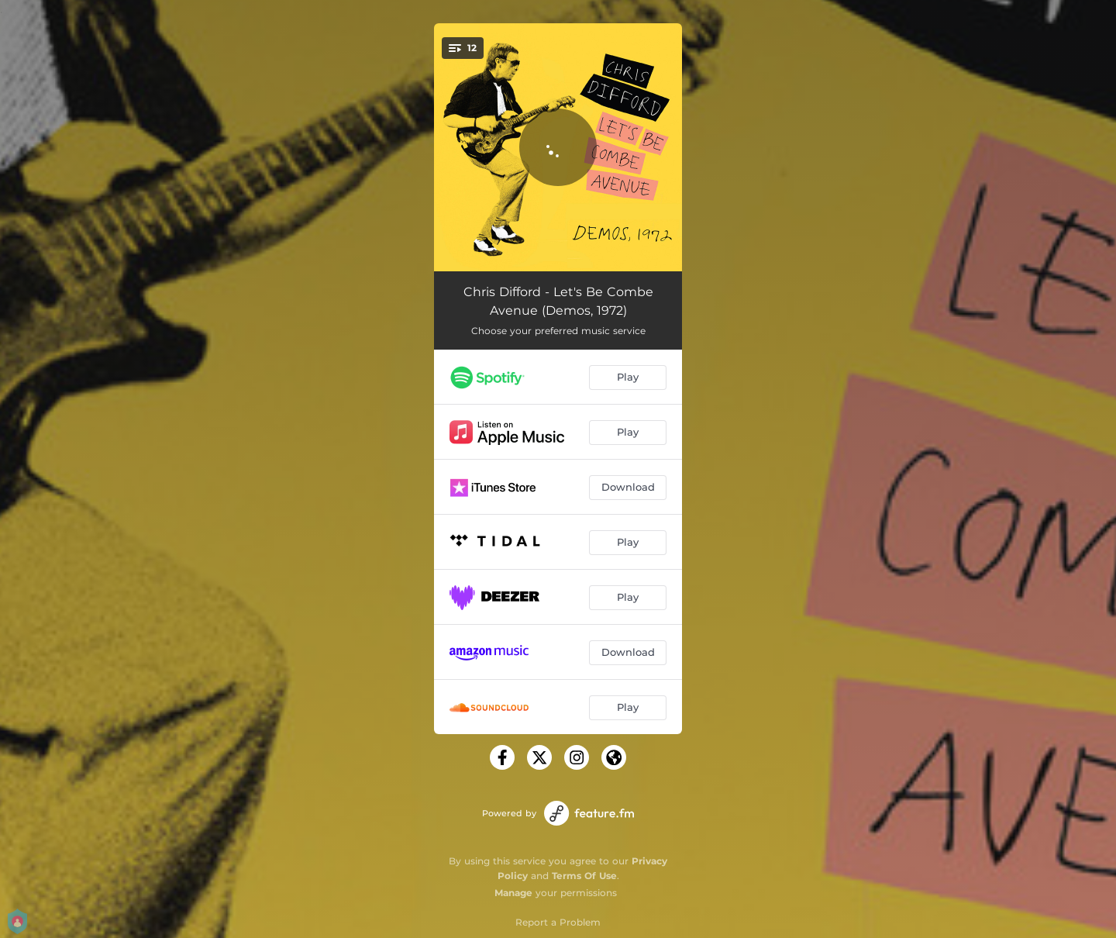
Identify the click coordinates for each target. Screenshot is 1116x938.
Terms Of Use (584, 875)
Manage (513, 892)
